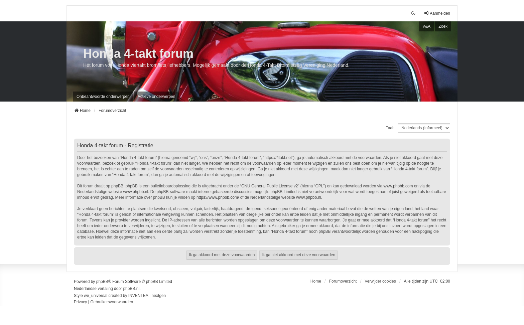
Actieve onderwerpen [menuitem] (156, 96)
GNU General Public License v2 (269, 186)
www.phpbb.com (398, 186)
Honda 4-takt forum (138, 53)
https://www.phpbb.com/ (217, 197)
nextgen (159, 295)
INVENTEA (138, 295)
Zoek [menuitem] (442, 26)
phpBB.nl (131, 288)
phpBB (102, 281)
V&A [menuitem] (426, 26)
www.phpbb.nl (135, 191)
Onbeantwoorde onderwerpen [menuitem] (103, 96)
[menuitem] (80, 302)
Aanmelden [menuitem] (437, 13)
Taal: (390, 128)
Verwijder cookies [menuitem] (380, 281)
